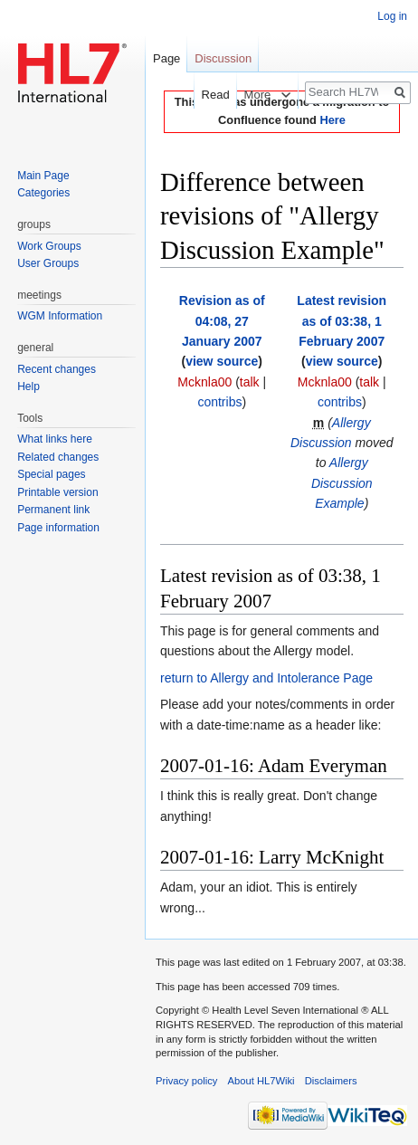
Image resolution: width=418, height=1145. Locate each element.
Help (28, 386)
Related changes (58, 457)
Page (166, 58)
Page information (58, 527)
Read (207, 94)
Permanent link (53, 509)
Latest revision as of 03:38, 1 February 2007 (341, 320)
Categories (43, 192)
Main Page (43, 175)
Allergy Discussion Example (342, 482)
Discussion (223, 58)
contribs (219, 402)
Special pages (51, 474)
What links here (54, 439)
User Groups (48, 263)
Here (332, 120)
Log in (392, 16)
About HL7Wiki (261, 1080)
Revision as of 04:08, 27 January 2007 (222, 320)
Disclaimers (331, 1080)
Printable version (57, 492)
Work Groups (49, 246)
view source (221, 361)
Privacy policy (186, 1080)
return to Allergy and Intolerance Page (266, 678)
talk (250, 382)
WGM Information (59, 316)
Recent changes (56, 369)
